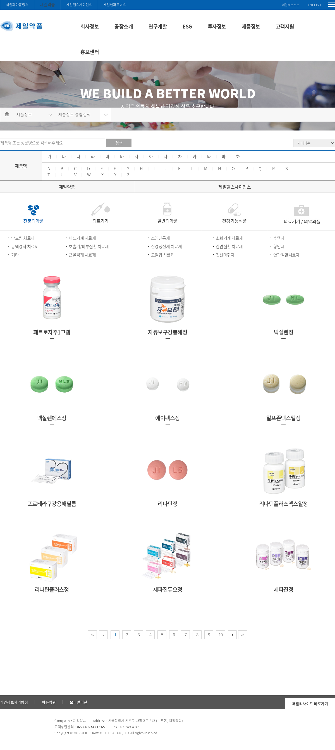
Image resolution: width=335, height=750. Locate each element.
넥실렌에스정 (51, 418)
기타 (15, 255)
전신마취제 (225, 255)
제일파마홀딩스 (17, 4)
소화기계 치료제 (229, 238)
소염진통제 (160, 238)
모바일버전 (78, 702)
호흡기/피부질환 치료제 (89, 246)
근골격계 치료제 (82, 255)
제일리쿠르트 (291, 5)
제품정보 (251, 26)
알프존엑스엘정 (283, 418)
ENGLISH (314, 5)
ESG (187, 26)
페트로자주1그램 (51, 332)
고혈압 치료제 (162, 255)
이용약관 (49, 702)
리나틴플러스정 (52, 589)
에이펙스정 (167, 418)
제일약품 (47, 4)
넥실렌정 (283, 332)
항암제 (279, 246)
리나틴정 (167, 504)
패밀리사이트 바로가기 (310, 703)
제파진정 (283, 589)
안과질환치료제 (286, 255)
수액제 (279, 238)
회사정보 (89, 26)
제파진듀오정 (167, 589)
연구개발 (158, 26)
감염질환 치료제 (229, 246)
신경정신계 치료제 (166, 246)
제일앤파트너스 (115, 4)
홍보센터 (89, 52)
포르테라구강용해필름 (51, 504)
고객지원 (285, 26)
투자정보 (217, 26)
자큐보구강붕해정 (167, 332)
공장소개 (123, 26)
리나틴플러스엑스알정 (283, 504)
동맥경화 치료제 (24, 246)
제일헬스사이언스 (79, 4)
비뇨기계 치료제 (82, 238)
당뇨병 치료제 (23, 238)
